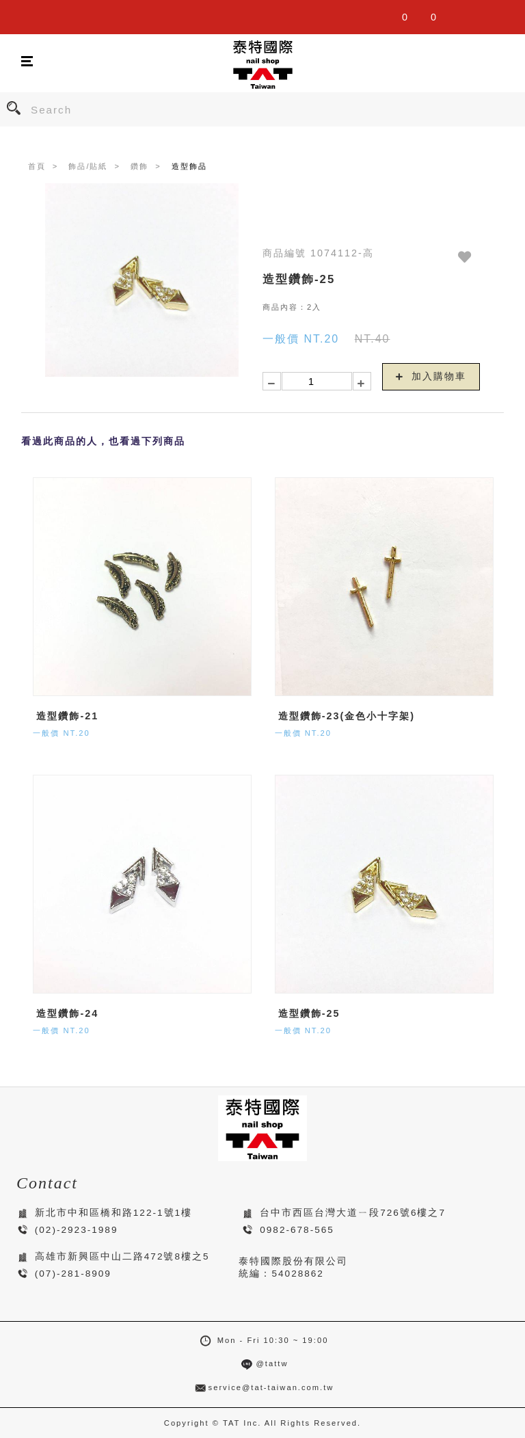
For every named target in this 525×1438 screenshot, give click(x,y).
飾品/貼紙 (87, 166)
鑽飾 (139, 166)
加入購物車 (431, 376)
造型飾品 (189, 166)
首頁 (37, 166)
